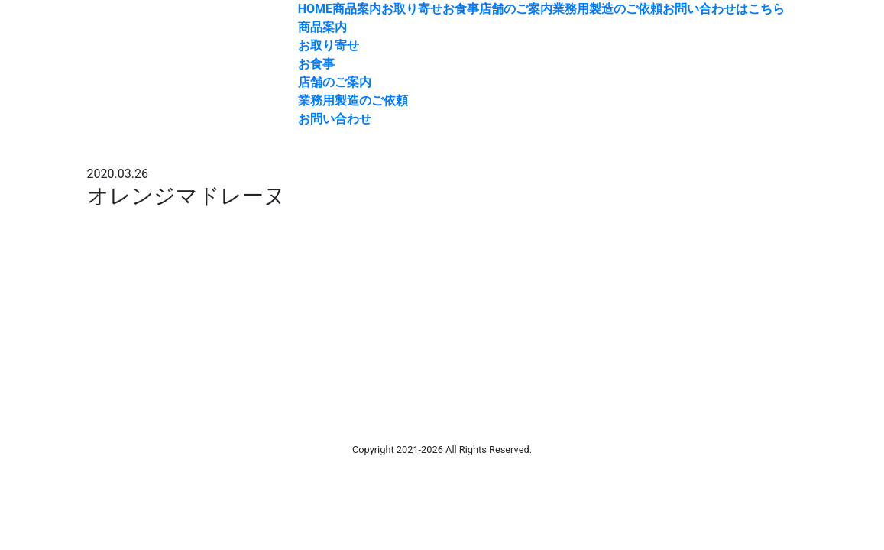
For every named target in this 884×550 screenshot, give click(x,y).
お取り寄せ (411, 9)
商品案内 (356, 9)
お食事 (460, 9)
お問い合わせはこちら (723, 9)
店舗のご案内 (515, 9)
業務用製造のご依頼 (607, 9)
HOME (315, 9)
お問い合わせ (334, 119)
